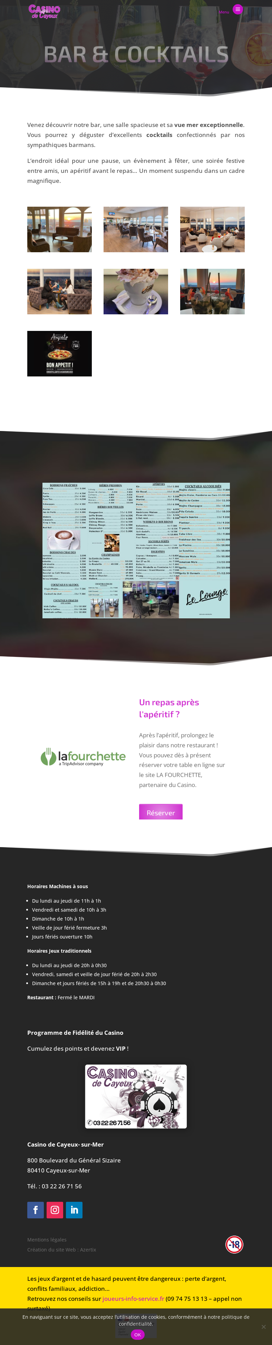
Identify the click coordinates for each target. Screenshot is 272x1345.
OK (137, 1334)
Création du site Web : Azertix (61, 1249)
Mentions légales (47, 1239)
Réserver (161, 819)
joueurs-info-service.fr (133, 1299)
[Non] (263, 1326)
